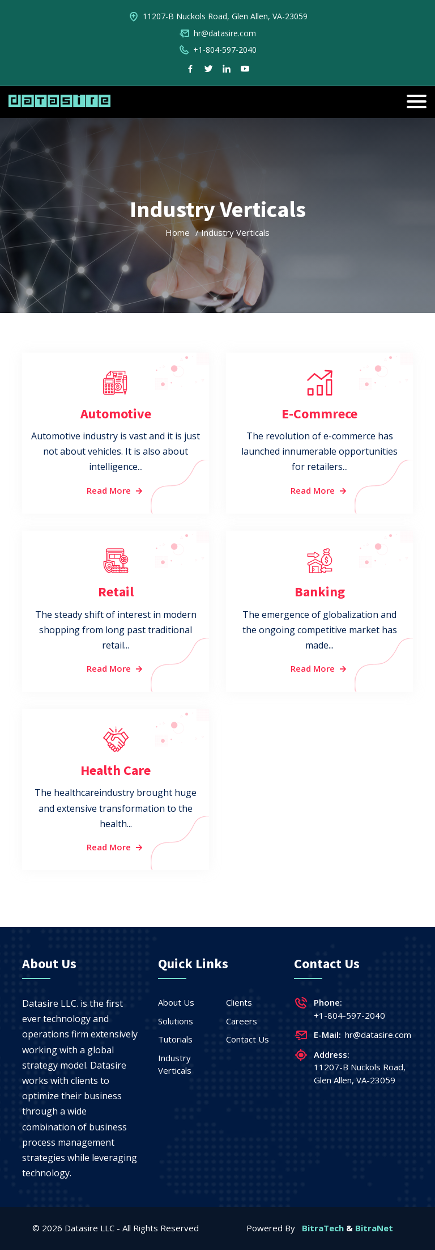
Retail (116, 591)
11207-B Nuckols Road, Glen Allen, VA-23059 (225, 16)
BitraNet (374, 1228)
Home (177, 232)
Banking (320, 591)
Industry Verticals (174, 1064)
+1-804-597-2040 (225, 49)
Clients (239, 1002)
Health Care (115, 770)
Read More (115, 491)
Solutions (175, 1021)
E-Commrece (319, 413)
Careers (241, 1021)
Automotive (115, 413)
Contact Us (247, 1039)
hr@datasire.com (225, 33)
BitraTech (323, 1228)
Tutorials (175, 1039)
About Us (176, 1002)
